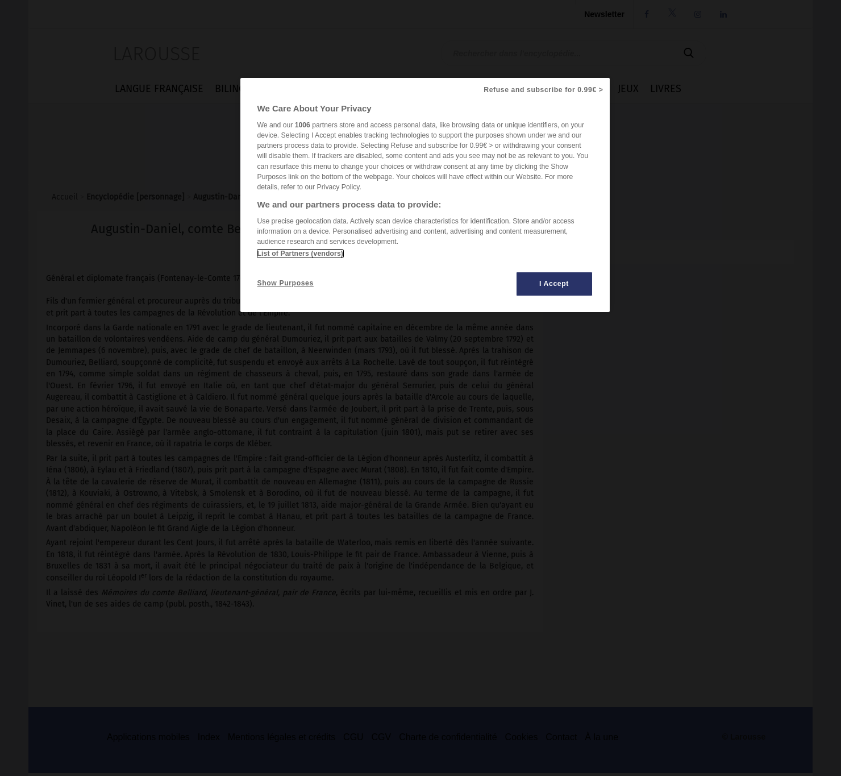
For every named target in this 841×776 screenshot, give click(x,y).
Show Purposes (285, 283)
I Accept (554, 284)
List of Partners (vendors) (300, 254)
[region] (425, 195)
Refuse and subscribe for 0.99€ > (543, 90)
